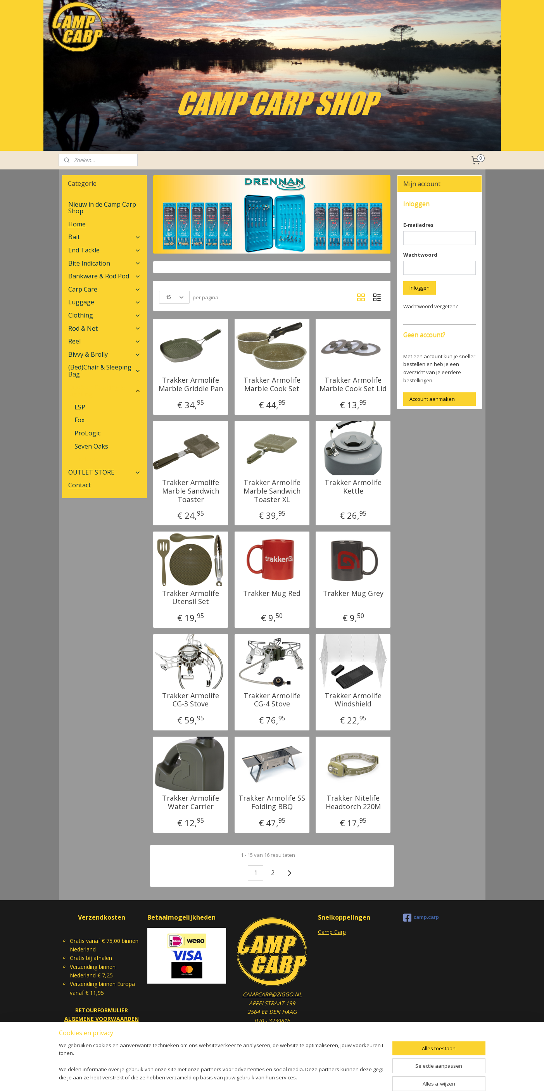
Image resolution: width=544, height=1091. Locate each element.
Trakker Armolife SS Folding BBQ (271, 802)
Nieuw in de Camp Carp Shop (102, 208)
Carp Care (104, 289)
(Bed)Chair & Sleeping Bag (104, 370)
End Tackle (104, 250)
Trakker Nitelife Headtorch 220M (353, 802)
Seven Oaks (91, 446)
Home (77, 224)
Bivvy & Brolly (104, 354)
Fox (79, 420)
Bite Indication (104, 263)
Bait (104, 237)
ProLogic (87, 433)
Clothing (104, 315)
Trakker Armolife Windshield (353, 700)
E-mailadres (418, 224)
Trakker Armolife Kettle (353, 486)
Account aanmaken (432, 398)
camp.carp (421, 917)
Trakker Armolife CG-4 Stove (272, 700)
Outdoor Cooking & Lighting (104, 391)
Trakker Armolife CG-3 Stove (190, 700)
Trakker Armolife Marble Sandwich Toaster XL (272, 491)
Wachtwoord (420, 254)
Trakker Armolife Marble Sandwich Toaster (190, 491)
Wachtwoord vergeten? (430, 306)
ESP (79, 407)
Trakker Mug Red (271, 593)
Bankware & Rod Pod (104, 276)
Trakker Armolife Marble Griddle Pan (191, 384)
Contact (79, 485)
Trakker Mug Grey (353, 593)
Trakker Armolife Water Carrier (190, 802)
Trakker (86, 459)
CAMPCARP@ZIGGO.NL (272, 994)
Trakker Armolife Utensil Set (190, 597)
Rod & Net (104, 328)
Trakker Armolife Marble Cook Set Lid (353, 384)
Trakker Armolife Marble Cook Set (272, 384)
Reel (104, 341)
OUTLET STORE (104, 472)
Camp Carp (332, 932)
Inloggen (419, 287)
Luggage (104, 302)
